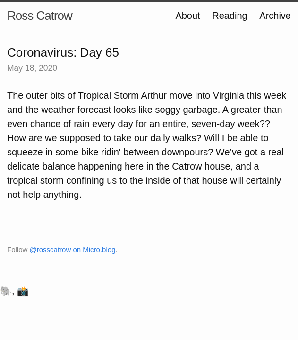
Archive (275, 15)
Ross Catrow (39, 15)
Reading (229, 15)
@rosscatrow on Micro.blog (73, 250)
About (187, 15)
